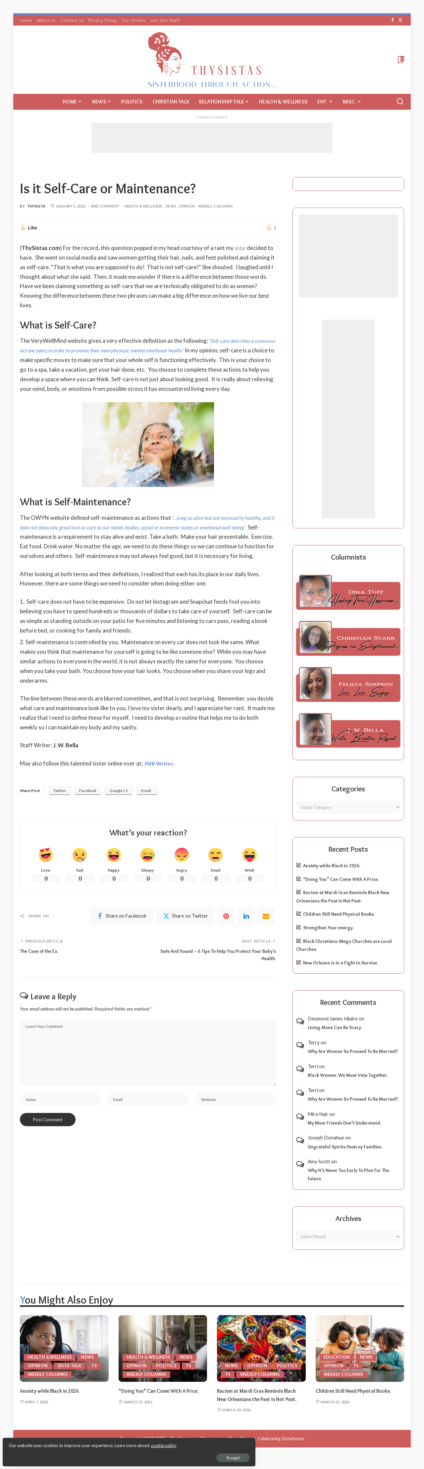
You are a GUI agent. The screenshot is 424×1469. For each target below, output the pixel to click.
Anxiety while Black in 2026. (331, 866)
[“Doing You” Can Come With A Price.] (163, 1348)
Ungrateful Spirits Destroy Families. (345, 1147)
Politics (166, 1365)
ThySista (36, 206)
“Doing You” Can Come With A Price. (341, 879)
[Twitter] (400, 20)
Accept (81, 1454)
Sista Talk (70, 1365)
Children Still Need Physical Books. (339, 914)
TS (95, 1365)
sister (241, 247)
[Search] (400, 102)
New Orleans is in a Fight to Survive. (340, 963)
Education (337, 1357)
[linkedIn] (246, 936)
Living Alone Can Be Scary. (335, 1027)
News (170, 206)
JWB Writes (159, 782)
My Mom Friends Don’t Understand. (344, 1123)
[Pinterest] (226, 936)
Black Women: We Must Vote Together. (348, 1075)
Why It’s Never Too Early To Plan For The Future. (348, 1174)
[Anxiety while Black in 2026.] (64, 1348)
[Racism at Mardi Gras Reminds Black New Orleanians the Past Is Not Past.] (261, 1348)
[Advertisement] (212, 138)
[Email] (266, 936)
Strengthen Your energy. (328, 928)
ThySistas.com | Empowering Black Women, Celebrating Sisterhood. (237, 1446)
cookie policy (84, 1442)
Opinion (187, 206)
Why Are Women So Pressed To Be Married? (353, 1051)
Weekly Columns (215, 206)
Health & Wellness (143, 206)
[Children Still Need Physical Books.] (360, 1348)
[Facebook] (393, 20)
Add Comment (105, 206)
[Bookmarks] (400, 59)
